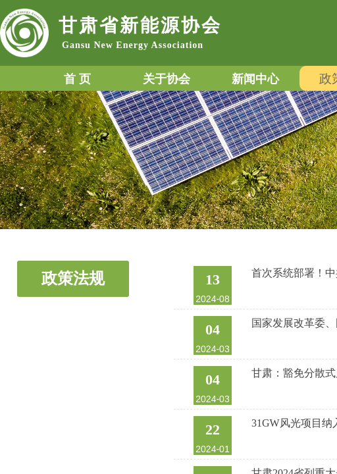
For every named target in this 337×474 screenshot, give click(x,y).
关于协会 (166, 79)
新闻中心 (255, 79)
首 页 (77, 79)
